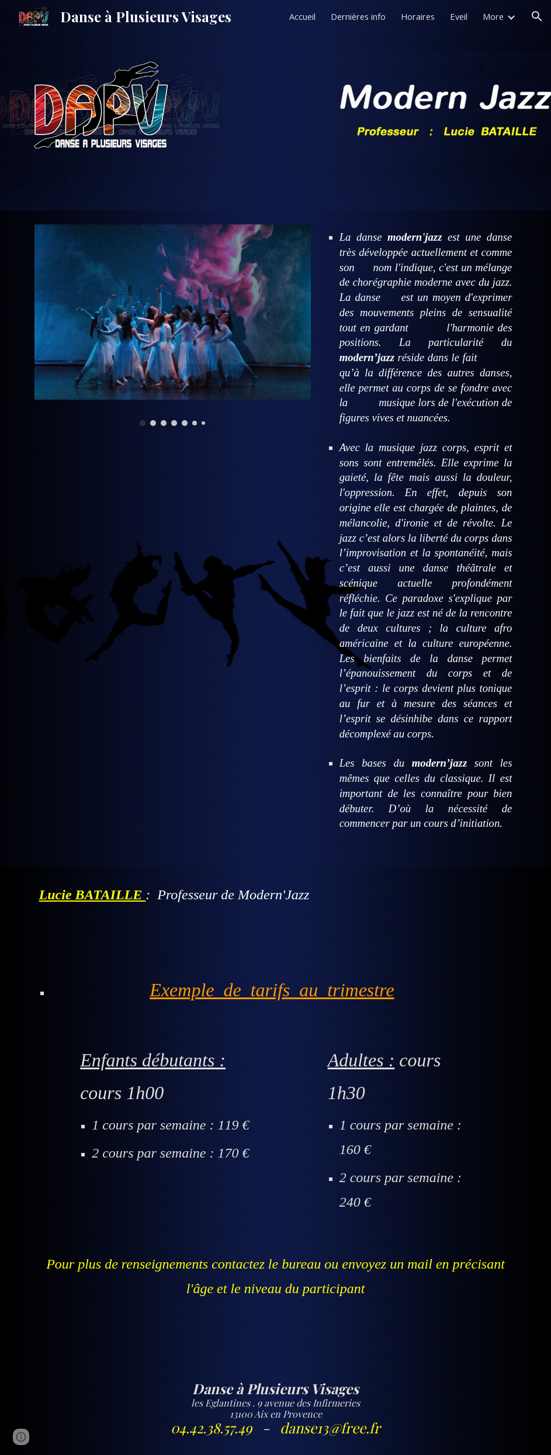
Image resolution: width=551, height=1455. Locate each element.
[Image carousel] (172, 325)
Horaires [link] (418, 16)
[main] (420, 538)
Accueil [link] (302, 16)
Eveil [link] (458, 16)
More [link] (493, 16)
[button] (537, 16)
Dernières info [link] (358, 16)
